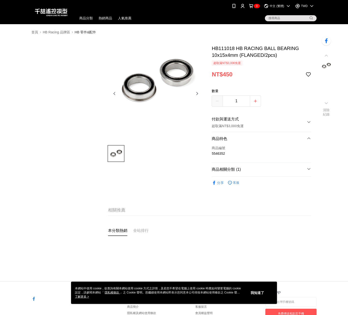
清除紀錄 (326, 112)
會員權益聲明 (204, 313)
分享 (218, 182)
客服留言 (201, 306)
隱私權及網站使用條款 (141, 313)
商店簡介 (133, 306)
